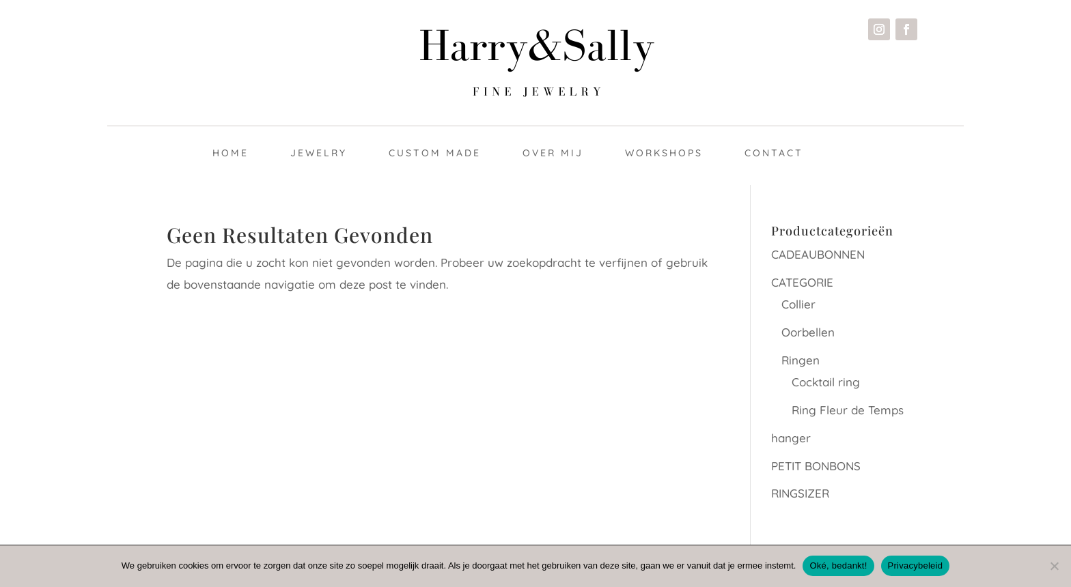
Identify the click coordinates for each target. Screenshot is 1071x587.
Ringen (800, 360)
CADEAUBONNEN (818, 254)
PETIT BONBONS (816, 466)
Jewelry (318, 153)
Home (230, 153)
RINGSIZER (800, 493)
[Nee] (1054, 566)
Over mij (553, 153)
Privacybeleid (915, 565)
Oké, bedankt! (838, 565)
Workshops (664, 153)
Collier (798, 304)
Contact (774, 153)
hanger (791, 438)
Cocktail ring (826, 382)
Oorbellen (808, 332)
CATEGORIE (802, 282)
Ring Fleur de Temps (848, 410)
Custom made (435, 153)
